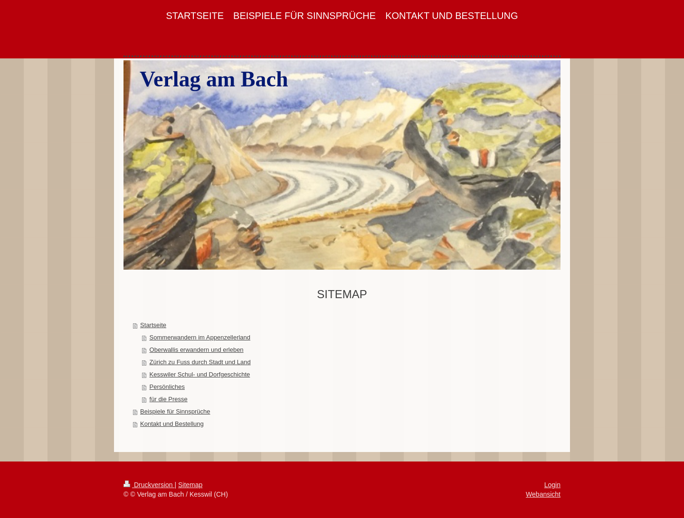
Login (552, 485)
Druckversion (149, 485)
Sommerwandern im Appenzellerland (200, 337)
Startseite (153, 325)
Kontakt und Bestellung (172, 423)
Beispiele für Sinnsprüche (175, 411)
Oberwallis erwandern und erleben (197, 349)
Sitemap (190, 485)
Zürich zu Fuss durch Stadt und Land (200, 362)
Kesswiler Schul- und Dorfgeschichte (200, 374)
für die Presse (169, 399)
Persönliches (167, 386)
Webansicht (543, 494)
